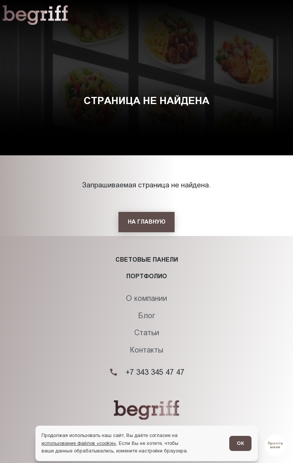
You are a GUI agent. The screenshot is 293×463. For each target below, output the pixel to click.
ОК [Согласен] (240, 443)
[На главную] (146, 222)
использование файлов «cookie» (78, 443)
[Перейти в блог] (275, 445)
